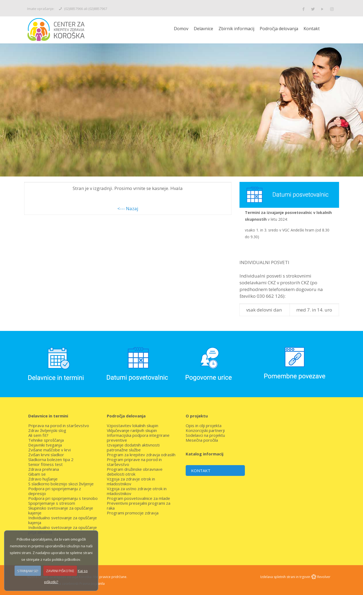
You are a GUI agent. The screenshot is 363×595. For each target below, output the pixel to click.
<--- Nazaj (127, 208)
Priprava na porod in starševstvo (58, 425)
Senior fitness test (45, 464)
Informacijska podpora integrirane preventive (138, 438)
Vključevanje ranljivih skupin (132, 430)
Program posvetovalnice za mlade (138, 498)
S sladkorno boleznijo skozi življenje (61, 483)
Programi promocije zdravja (132, 513)
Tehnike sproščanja (46, 440)
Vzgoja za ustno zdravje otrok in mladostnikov (137, 491)
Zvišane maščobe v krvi (49, 449)
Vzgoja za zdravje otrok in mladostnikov (131, 481)
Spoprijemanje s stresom (51, 503)
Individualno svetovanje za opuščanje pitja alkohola (62, 530)
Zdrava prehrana (43, 469)
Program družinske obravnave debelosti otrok (135, 471)
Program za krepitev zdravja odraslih (141, 454)
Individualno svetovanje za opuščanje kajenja (62, 520)
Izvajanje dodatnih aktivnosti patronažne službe (133, 447)
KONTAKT (200, 470)
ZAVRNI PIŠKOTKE (60, 570)
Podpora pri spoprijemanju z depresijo (54, 491)
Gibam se (37, 474)
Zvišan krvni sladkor (46, 454)
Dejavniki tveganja (45, 445)
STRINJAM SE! (27, 570)
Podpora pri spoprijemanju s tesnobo (63, 498)
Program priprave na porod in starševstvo (134, 462)
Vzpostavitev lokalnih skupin (132, 425)
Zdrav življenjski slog (47, 430)
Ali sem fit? (38, 435)
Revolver (323, 577)
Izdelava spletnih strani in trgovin (285, 577)
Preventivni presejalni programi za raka (138, 505)
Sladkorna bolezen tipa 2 (50, 459)
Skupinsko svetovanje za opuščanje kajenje (60, 510)
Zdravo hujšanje (43, 479)
